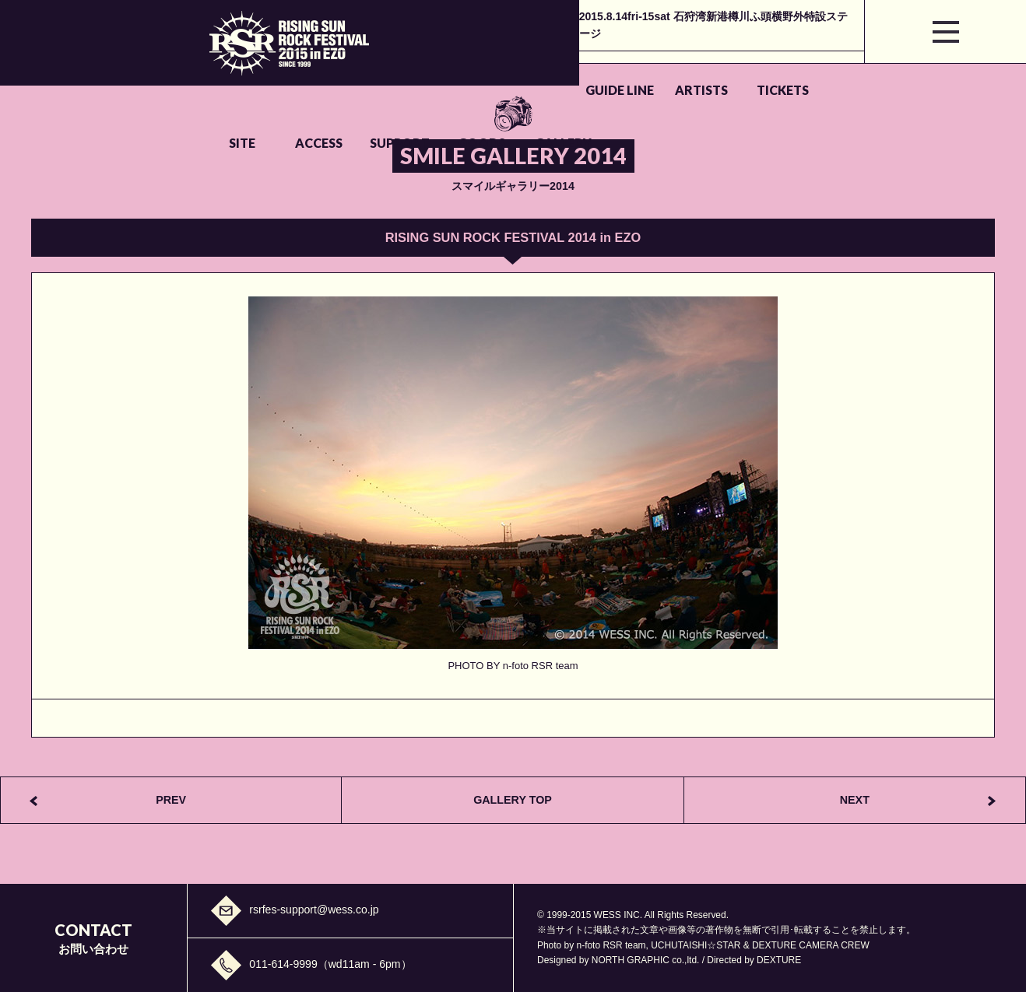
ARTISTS (340, 72)
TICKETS (429, 72)
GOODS (773, 72)
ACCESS (596, 72)
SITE (512, 72)
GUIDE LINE (251, 72)
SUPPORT (685, 72)
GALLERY (863, 72)
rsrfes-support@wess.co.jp (313, 909)
